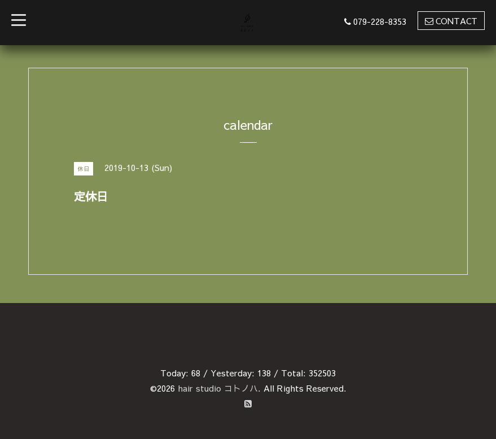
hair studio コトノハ (218, 388)
